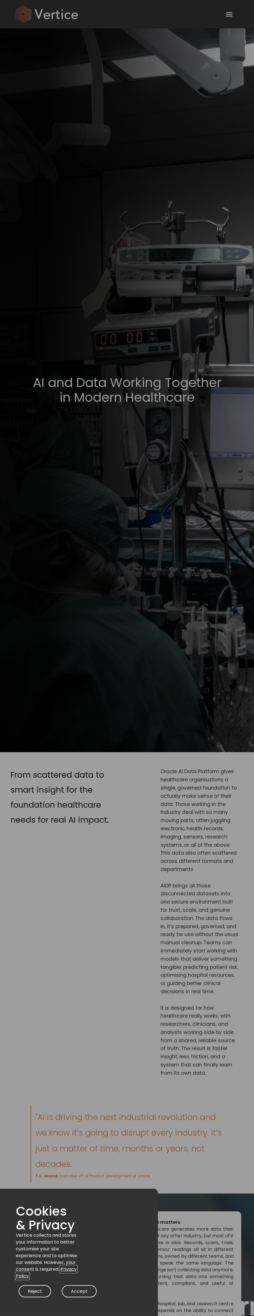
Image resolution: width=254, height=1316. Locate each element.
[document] (127, 658)
